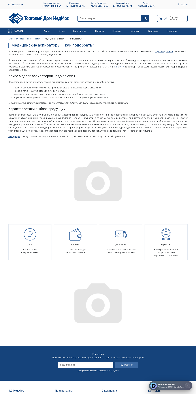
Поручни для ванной (18, 380)
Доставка (59, 326)
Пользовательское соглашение (70, 337)
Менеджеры (14, 136)
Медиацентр (79, 31)
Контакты (172, 31)
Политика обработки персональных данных (72, 346)
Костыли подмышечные (19, 365)
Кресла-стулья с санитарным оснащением (22, 374)
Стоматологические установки (23, 337)
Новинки (117, 31)
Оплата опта (107, 348)
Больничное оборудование (21, 326)
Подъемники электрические (21, 387)
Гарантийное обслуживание (68, 333)
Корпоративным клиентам (114, 337)
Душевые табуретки (18, 383)
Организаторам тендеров (114, 341)
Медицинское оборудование (21, 322)
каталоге (119, 66)
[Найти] (145, 18)
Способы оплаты (63, 329)
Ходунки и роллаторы (18, 369)
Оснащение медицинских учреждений (119, 326)
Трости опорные (16, 361)
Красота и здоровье (18, 344)
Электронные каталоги (113, 373)
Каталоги (134, 31)
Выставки (153, 31)
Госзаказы (107, 344)
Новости (99, 31)
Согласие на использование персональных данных (68, 352)
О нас (61, 31)
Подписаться (126, 289)
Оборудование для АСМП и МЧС (23, 333)
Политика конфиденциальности (70, 341)
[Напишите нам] (170, 385)
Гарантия (106, 352)
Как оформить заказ (64, 322)
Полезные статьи (110, 380)
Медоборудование (164, 51)
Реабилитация (14, 329)
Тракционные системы (18, 341)
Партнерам (107, 333)
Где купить (106, 356)
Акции (47, 31)
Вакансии (106, 329)
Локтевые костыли (17, 358)
